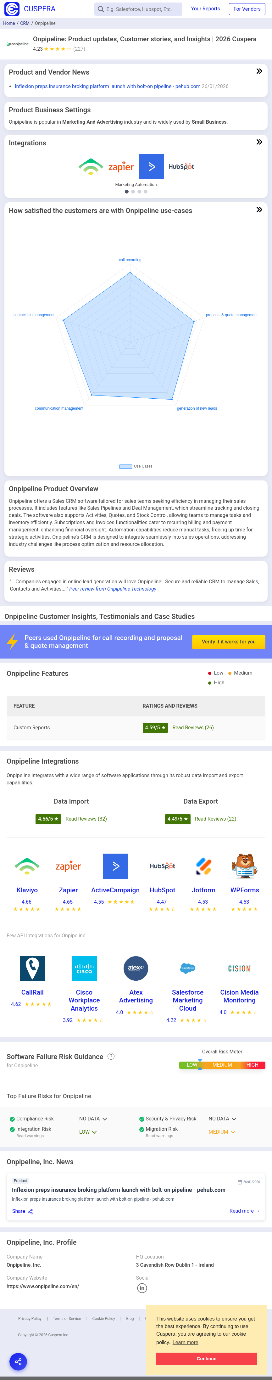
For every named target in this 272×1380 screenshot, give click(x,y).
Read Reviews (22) (215, 819)
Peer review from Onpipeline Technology (112, 589)
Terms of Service (67, 1318)
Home (9, 23)
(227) (79, 49)
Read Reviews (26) (193, 728)
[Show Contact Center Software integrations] (145, 192)
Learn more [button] (185, 1342)
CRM (25, 23)
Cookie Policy (103, 1318)
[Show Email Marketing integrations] (139, 192)
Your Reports (205, 9)
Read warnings (30, 1135)
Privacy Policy (30, 1318)
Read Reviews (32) (86, 819)
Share (18, 1211)
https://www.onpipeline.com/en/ (43, 1286)
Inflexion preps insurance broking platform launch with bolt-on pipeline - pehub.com (107, 86)
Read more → (245, 1211)
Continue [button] (206, 1358)
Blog (130, 1318)
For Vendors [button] (247, 9)
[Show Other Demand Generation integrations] (133, 192)
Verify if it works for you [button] (229, 624)
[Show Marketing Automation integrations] (127, 192)
